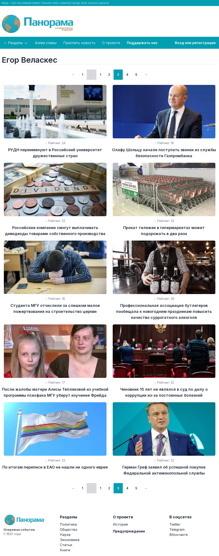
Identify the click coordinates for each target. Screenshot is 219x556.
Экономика (69, 540)
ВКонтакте (178, 534)
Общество (68, 529)
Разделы (15, 43)
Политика (68, 524)
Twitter (175, 524)
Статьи (66, 545)
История (120, 524)
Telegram (177, 529)
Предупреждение (129, 531)
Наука (65, 534)
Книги (65, 550)
